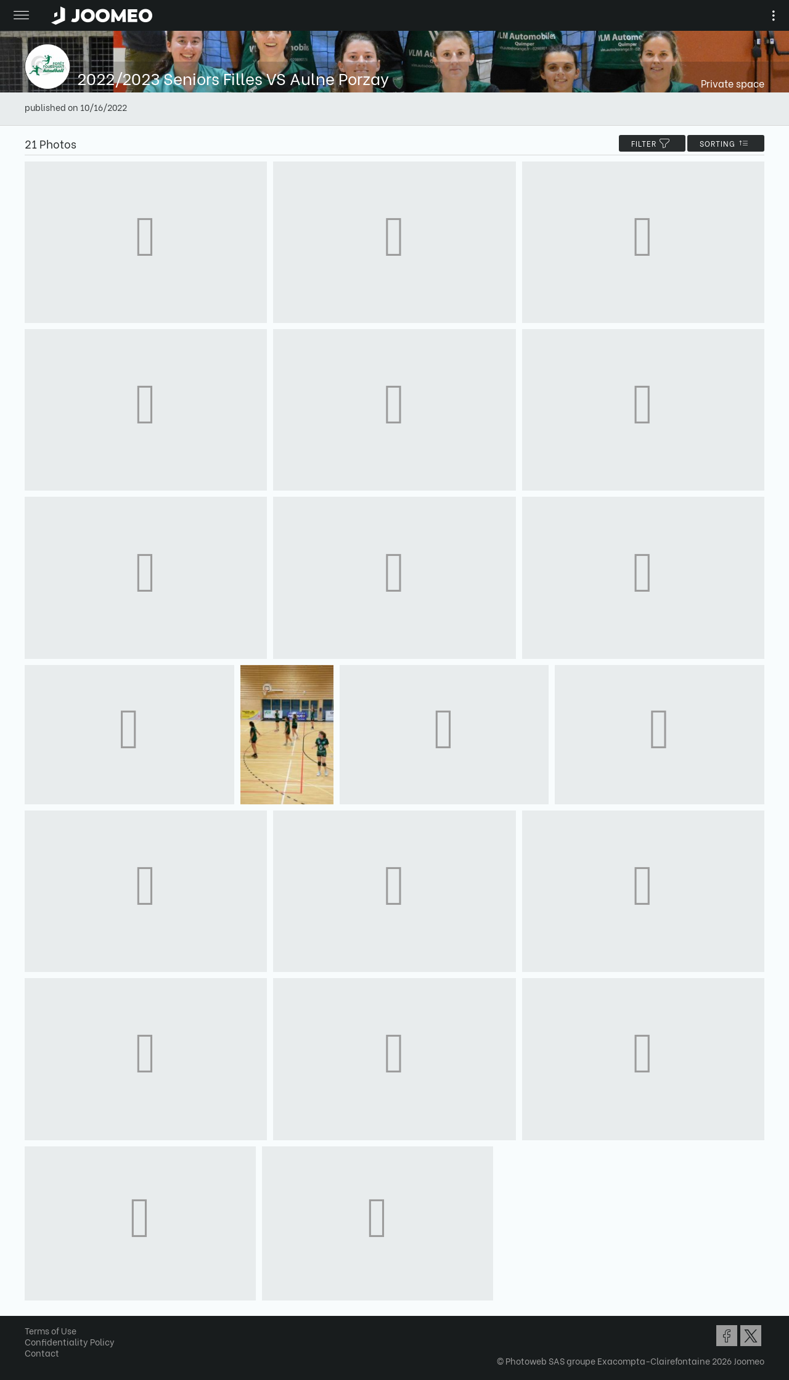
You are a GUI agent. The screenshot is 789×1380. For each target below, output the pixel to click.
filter (652, 143)
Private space (732, 83)
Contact (42, 1352)
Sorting (726, 143)
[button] (32, 1316)
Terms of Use (50, 1330)
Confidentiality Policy (70, 1341)
